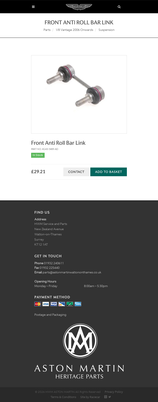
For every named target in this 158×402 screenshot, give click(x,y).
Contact (76, 172)
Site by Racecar (90, 397)
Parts (47, 30)
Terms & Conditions (63, 397)
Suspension (106, 30)
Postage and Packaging (50, 315)
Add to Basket (108, 172)
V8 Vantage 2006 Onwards (74, 30)
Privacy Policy (114, 392)
